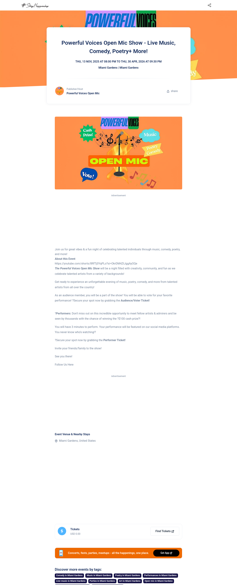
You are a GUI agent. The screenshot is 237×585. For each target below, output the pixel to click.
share (172, 91)
